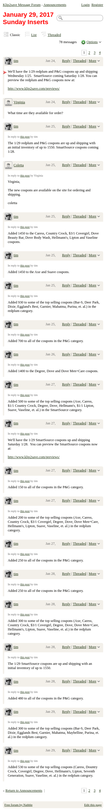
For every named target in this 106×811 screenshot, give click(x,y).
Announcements (54, 5)
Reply (66, 61)
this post (25, 136)
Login (85, 5)
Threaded (54, 35)
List (33, 35)
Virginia (19, 102)
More (92, 61)
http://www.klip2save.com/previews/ (33, 89)
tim (16, 61)
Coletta (19, 165)
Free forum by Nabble (19, 804)
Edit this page (93, 804)
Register (97, 5)
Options (92, 42)
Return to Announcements (23, 791)
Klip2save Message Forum (22, 5)
